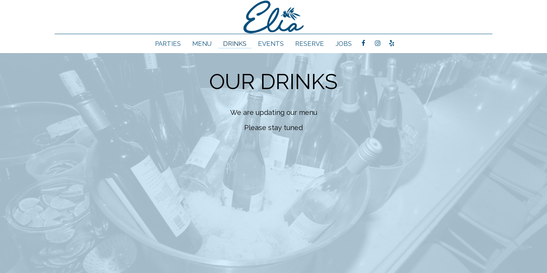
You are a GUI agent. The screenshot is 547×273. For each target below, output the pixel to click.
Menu (202, 43)
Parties (168, 43)
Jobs (343, 43)
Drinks (235, 43)
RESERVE (309, 43)
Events (271, 43)
